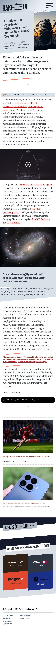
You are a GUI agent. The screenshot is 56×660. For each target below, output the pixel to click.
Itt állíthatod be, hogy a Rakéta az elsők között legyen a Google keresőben (23, 399)
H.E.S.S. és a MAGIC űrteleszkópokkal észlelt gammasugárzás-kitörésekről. (23, 106)
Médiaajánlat (8, 618)
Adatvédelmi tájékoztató (8, 622)
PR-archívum (25, 618)
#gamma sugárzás (10, 45)
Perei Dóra (20, 42)
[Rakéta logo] (15, 10)
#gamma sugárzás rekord (18, 48)
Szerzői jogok (25, 615)
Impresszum (8, 615)
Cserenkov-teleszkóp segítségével (35, 184)
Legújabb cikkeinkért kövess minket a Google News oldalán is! (30, 95)
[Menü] (49, 6)
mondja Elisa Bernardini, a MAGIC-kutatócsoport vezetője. (28, 360)
